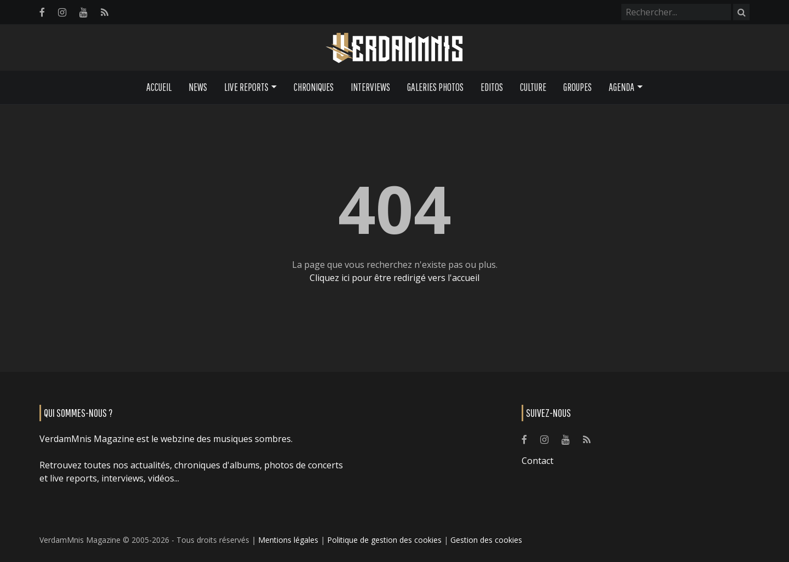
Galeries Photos (435, 87)
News (197, 87)
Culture (533, 87)
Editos (492, 87)
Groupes (577, 87)
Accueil (158, 87)
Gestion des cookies (486, 540)
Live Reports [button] (246, 87)
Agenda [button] (621, 87)
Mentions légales (288, 540)
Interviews (370, 87)
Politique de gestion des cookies (384, 540)
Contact (537, 461)
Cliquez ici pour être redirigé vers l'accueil (394, 278)
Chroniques (314, 87)
